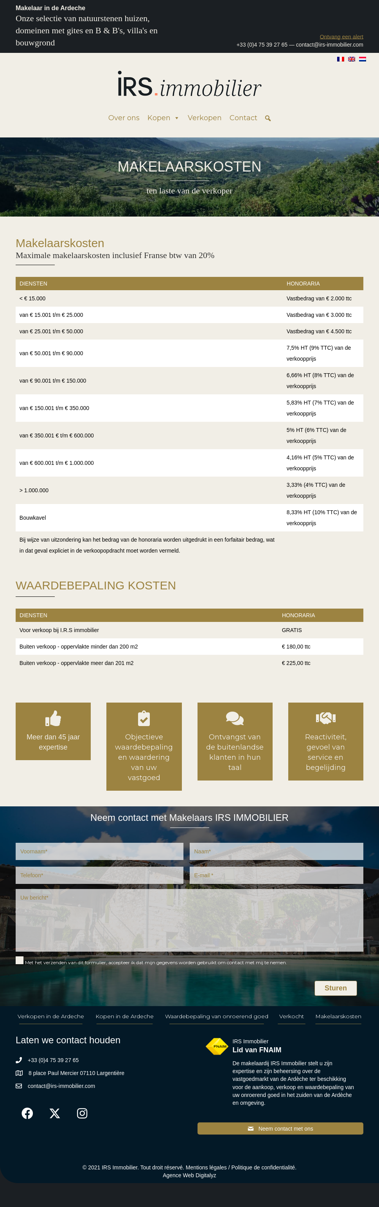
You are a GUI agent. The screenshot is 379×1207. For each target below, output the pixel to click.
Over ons (124, 118)
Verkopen (205, 118)
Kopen (163, 118)
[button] (341, 37)
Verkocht (291, 1016)
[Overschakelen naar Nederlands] (362, 58)
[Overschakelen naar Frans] (340, 58)
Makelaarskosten (338, 1016)
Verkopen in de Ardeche (51, 1016)
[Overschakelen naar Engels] (351, 58)
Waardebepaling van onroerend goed (216, 1016)
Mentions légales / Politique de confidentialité (240, 1167)
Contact (243, 118)
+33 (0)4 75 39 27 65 (262, 45)
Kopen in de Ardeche (124, 1016)
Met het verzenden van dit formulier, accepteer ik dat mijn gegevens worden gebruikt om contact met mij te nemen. (156, 962)
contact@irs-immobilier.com (329, 45)
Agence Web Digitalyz (189, 1175)
